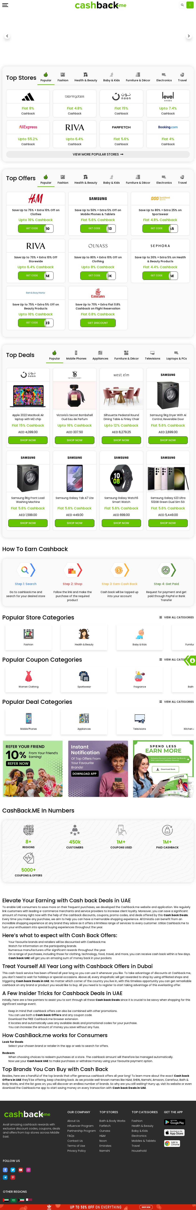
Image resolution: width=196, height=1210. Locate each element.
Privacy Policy (76, 1151)
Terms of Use (76, 1146)
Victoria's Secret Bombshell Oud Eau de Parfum (74, 417)
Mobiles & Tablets (144, 1141)
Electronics (139, 1136)
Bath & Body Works (112, 1122)
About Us (73, 1122)
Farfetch (105, 1127)
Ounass (104, 1132)
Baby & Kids (140, 1132)
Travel (136, 1146)
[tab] (46, 77)
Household (139, 1151)
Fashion (137, 1122)
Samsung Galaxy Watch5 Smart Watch (121, 500)
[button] (7, 36)
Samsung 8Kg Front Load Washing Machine (28, 500)
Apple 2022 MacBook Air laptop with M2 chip (28, 417)
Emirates (105, 1146)
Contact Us (75, 1141)
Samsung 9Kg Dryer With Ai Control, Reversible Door (168, 417)
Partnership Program (81, 1132)
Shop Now (28, 440)
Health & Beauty (142, 1127)
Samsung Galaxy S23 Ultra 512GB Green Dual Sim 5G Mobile (168, 500)
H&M (102, 1136)
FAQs (70, 1136)
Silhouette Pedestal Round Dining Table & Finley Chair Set (121, 417)
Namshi (104, 1151)
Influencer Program (80, 1127)
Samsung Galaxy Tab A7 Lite (75, 498)
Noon (103, 1141)
